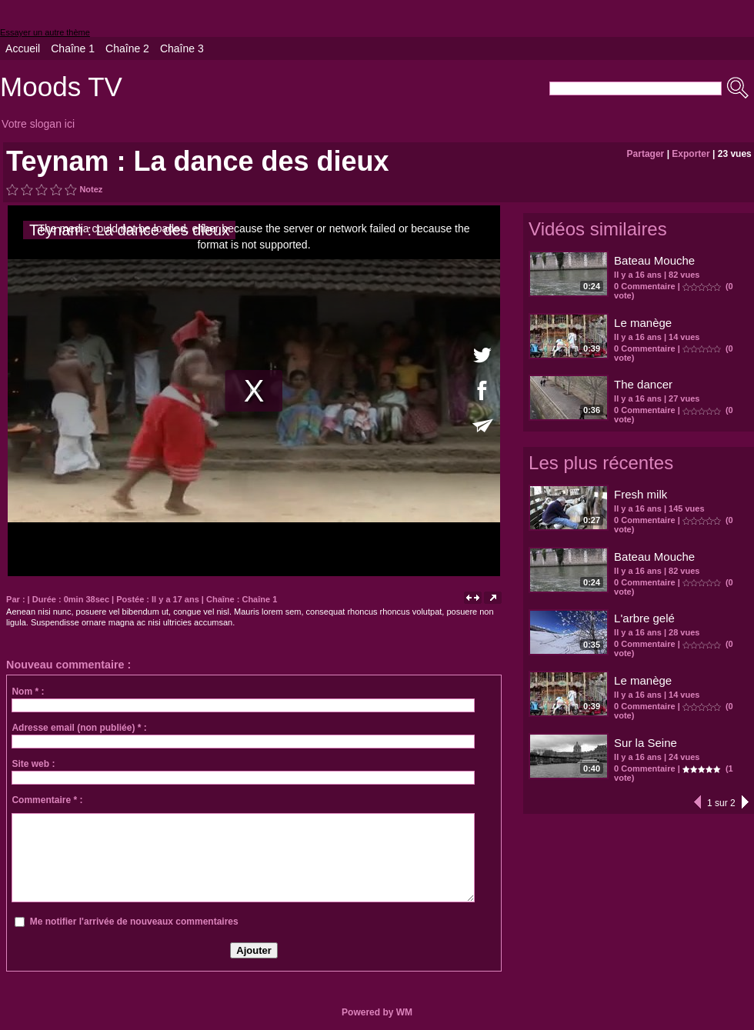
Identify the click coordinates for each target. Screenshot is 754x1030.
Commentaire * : (47, 800)
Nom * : (28, 691)
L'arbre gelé (644, 618)
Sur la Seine (645, 742)
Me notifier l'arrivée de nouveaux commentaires (134, 921)
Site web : (33, 763)
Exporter (690, 153)
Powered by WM (377, 1012)
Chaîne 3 (182, 48)
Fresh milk (640, 494)
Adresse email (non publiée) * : (79, 727)
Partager (646, 153)
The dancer (643, 384)
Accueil (22, 48)
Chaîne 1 (73, 48)
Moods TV (61, 87)
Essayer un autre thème (45, 32)
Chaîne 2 (127, 48)
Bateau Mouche (654, 260)
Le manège (643, 322)
